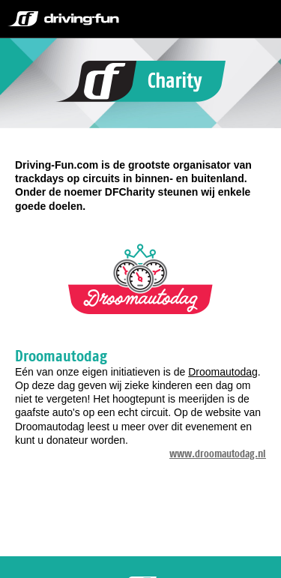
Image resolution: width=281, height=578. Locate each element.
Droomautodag (223, 372)
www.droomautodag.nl (217, 454)
